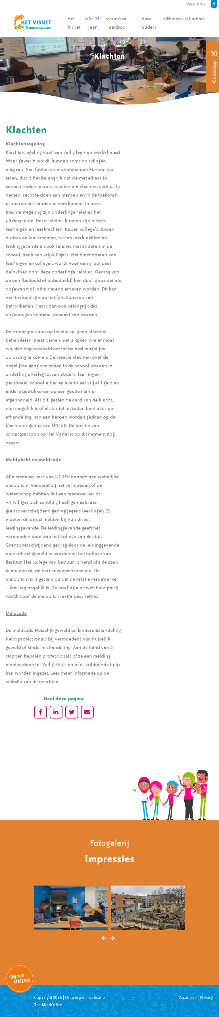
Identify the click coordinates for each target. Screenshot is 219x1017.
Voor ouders (149, 22)
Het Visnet (73, 22)
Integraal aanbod (118, 22)
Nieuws (175, 18)
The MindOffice (48, 1004)
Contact (197, 18)
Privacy (206, 997)
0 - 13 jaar (94, 22)
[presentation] (104, 938)
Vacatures (187, 997)
